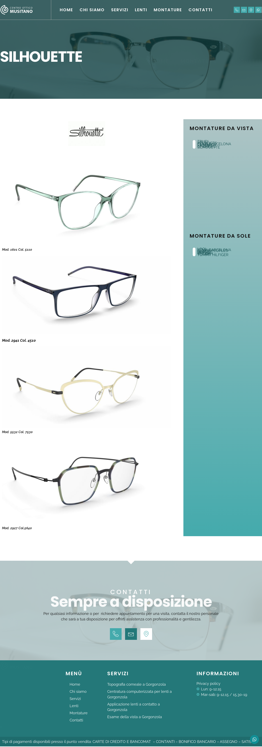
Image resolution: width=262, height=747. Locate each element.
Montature (168, 9)
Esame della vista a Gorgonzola (134, 717)
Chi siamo (92, 9)
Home (66, 9)
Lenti (141, 9)
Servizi (119, 9)
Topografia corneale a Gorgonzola (136, 685)
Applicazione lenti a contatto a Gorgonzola (133, 707)
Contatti (200, 9)
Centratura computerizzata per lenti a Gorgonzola (139, 695)
